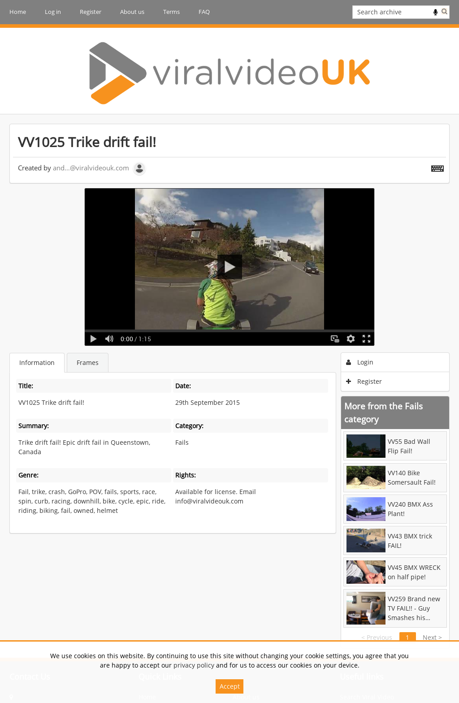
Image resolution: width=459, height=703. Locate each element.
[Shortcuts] (437, 166)
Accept (230, 686)
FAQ (204, 12)
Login (360, 362)
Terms (171, 12)
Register (90, 12)
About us (132, 12)
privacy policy (193, 665)
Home (17, 12)
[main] (229, 386)
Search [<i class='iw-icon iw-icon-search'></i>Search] (444, 11)
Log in (53, 12)
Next (432, 637)
